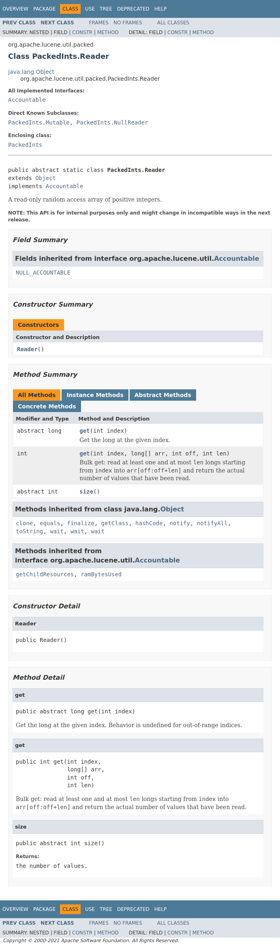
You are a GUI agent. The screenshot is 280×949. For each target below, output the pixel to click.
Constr (82, 32)
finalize (80, 523)
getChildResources (45, 574)
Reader (27, 349)
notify (179, 523)
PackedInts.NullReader (112, 122)
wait (57, 531)
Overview (15, 9)
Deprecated (133, 9)
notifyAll (212, 523)
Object (45, 178)
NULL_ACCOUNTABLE (43, 272)
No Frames (127, 23)
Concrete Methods (47, 406)
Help (160, 9)
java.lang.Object (31, 72)
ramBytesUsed (101, 574)
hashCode (148, 523)
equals (50, 523)
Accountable (27, 100)
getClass (114, 523)
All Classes (173, 23)
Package (44, 9)
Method (108, 32)
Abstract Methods (163, 395)
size (86, 491)
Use (90, 9)
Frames (99, 23)
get (84, 430)
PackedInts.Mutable (39, 122)
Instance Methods (94, 395)
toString (29, 531)
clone (24, 523)
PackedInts (25, 145)
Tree (106, 9)
